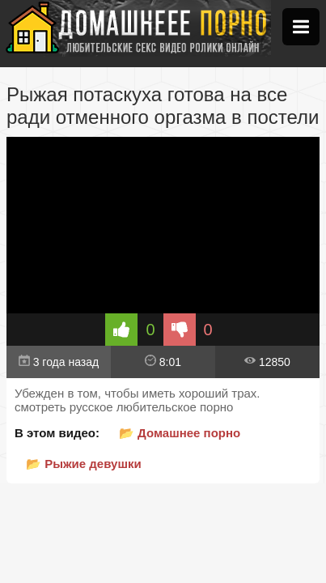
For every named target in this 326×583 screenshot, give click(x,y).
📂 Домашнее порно (179, 433)
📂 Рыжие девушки (84, 463)
